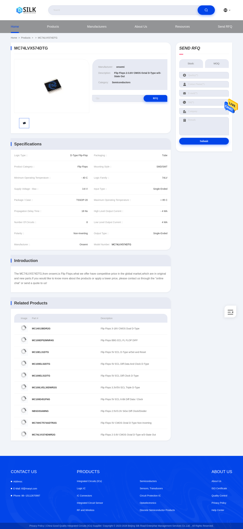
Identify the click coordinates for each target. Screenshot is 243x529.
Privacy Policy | (38, 525)
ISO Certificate (219, 488)
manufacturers (96, 26)
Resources (182, 26)
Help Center (218, 510)
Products (53, 26)
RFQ (155, 98)
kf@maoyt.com (25, 488)
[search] (206, 10)
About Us (141, 26)
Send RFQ (225, 26)
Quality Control (219, 495)
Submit (204, 141)
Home (15, 26)
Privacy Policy (219, 503)
